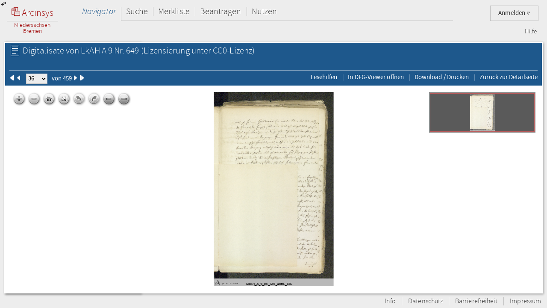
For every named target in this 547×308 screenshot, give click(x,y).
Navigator (99, 11)
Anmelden (514, 13)
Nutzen (264, 11)
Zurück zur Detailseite (508, 77)
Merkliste (174, 11)
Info (390, 301)
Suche (137, 11)
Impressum (525, 301)
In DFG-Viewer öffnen (376, 77)
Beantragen (220, 11)
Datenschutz (425, 301)
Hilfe (531, 32)
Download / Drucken (442, 77)
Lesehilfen (324, 77)
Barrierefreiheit (476, 301)
